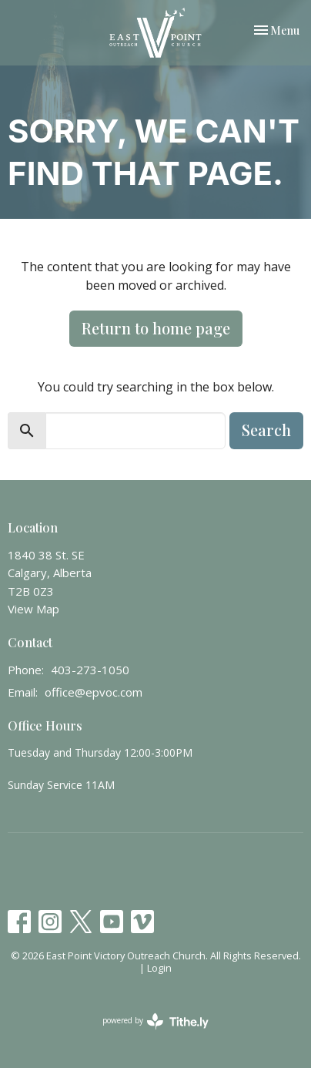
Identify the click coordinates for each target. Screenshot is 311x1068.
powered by (155, 1021)
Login (159, 968)
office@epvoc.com (93, 692)
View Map (33, 608)
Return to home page (156, 327)
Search (266, 429)
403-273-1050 (90, 669)
